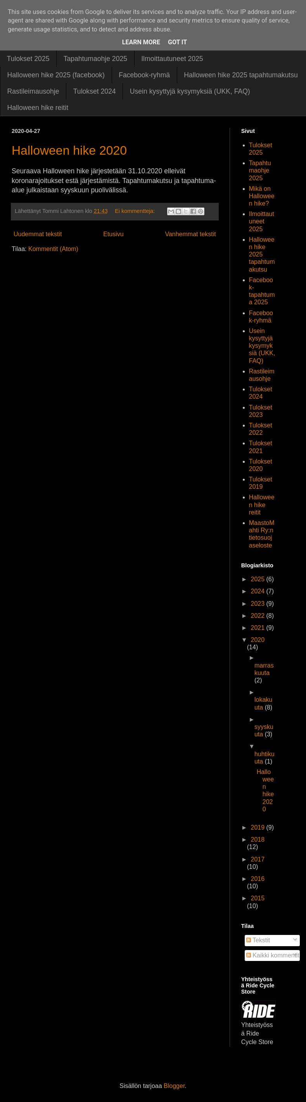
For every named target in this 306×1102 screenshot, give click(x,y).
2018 (258, 839)
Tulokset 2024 (94, 91)
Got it (177, 42)
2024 (258, 591)
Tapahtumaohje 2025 (95, 59)
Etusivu (113, 234)
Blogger (174, 1086)
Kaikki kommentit (272, 955)
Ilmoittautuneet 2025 (172, 59)
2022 (258, 615)
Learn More (141, 42)
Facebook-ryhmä (144, 75)
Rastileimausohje (33, 91)
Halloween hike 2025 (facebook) (56, 75)
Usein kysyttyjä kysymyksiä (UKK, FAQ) (190, 91)
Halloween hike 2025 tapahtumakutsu (240, 75)
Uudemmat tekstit (38, 234)
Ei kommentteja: (135, 211)
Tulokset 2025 (28, 59)
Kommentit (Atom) (53, 249)
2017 (258, 859)
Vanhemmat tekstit (190, 234)
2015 (258, 898)
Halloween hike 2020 (69, 150)
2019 (258, 827)
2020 (258, 639)
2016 (258, 878)
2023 (258, 603)
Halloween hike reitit (37, 108)
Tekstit (258, 940)
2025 (258, 579)
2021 (258, 627)
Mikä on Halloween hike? (262, 196)
